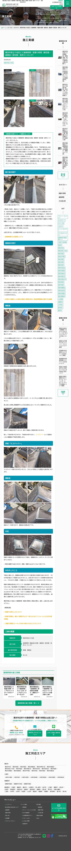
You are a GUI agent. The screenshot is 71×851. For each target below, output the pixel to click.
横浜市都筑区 (61, 287)
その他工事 (62, 201)
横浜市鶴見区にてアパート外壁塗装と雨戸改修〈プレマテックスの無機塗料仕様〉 (65, 74)
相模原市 (60, 302)
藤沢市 (60, 310)
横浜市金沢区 (61, 290)
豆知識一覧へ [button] (63, 393)
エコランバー (40, 434)
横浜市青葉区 (61, 293)
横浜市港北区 (61, 268)
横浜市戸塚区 (61, 256)
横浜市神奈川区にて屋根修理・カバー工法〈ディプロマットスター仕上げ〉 (65, 119)
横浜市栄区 (61, 262)
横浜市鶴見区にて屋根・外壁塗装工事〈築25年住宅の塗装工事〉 (65, 162)
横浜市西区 (61, 285)
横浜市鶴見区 (61, 296)
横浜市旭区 (61, 259)
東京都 (64, 242)
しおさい (60, 226)
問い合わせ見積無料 (56, 7)
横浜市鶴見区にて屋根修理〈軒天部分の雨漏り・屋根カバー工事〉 (65, 148)
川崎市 (60, 242)
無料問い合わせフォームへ (35, 735)
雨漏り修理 (62, 193)
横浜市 (60, 245)
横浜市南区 (61, 253)
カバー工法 (61, 223)
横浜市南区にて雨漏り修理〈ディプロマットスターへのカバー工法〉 (65, 104)
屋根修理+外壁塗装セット (62, 238)
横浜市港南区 (61, 270)
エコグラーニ (61, 220)
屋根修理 (61, 197)
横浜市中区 (61, 248)
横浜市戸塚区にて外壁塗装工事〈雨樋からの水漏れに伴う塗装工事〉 (65, 134)
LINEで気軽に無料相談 (53, 735)
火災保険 (60, 299)
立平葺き (60, 305)
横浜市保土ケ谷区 (8, 62)
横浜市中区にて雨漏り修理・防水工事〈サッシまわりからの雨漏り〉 (65, 90)
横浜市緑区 (61, 282)
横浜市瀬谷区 (61, 273)
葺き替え (60, 307)
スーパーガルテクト (62, 229)
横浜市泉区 (61, 265)
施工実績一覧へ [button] (63, 175)
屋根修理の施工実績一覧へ (27, 704)
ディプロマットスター (62, 234)
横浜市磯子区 (61, 276)
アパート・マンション (62, 216)
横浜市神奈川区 (62, 279)
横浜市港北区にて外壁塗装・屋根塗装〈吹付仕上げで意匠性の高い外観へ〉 (65, 57)
